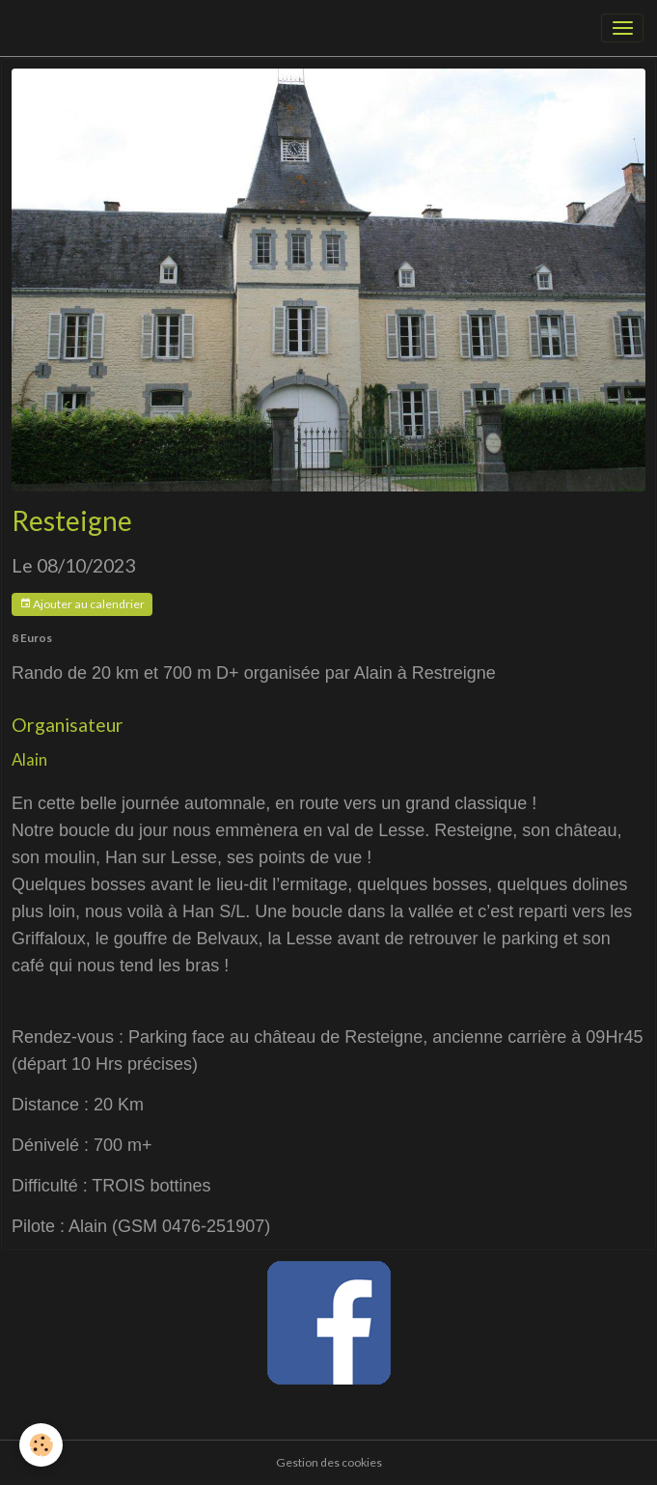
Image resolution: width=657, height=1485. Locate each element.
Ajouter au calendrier (82, 604)
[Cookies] (41, 1445)
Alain (29, 759)
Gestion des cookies (329, 1462)
